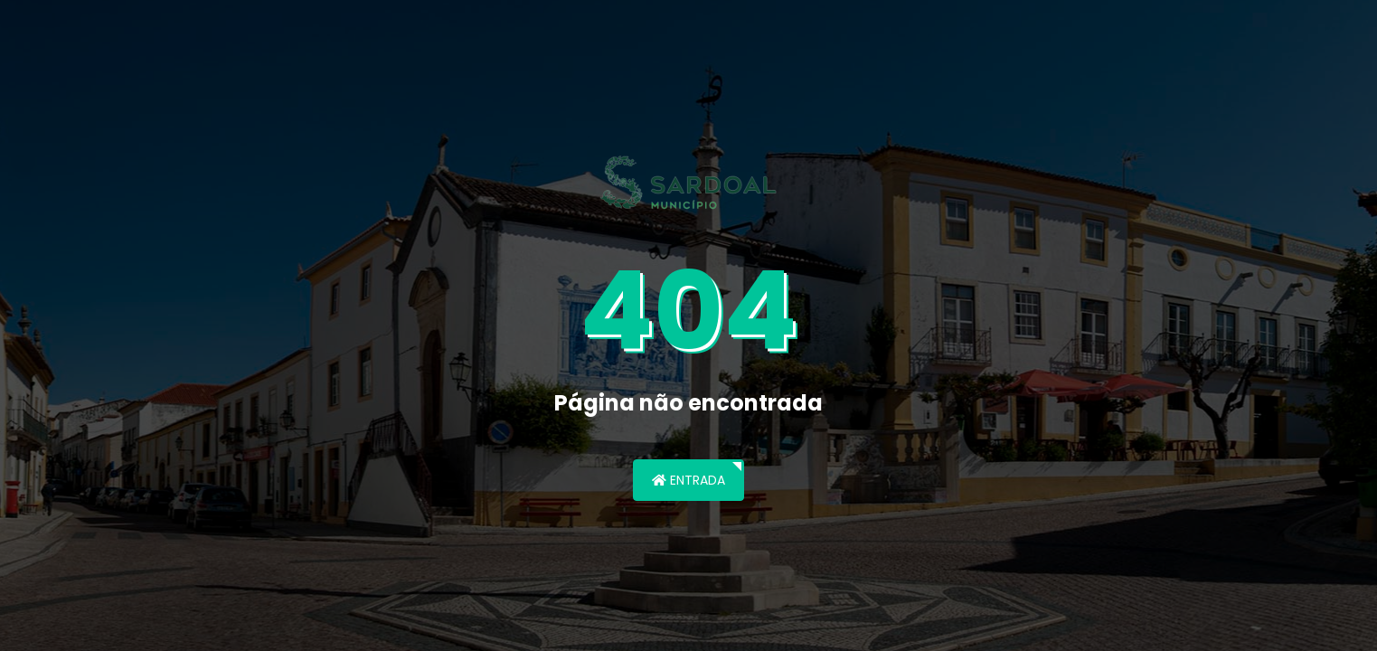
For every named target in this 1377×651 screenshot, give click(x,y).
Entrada (688, 480)
